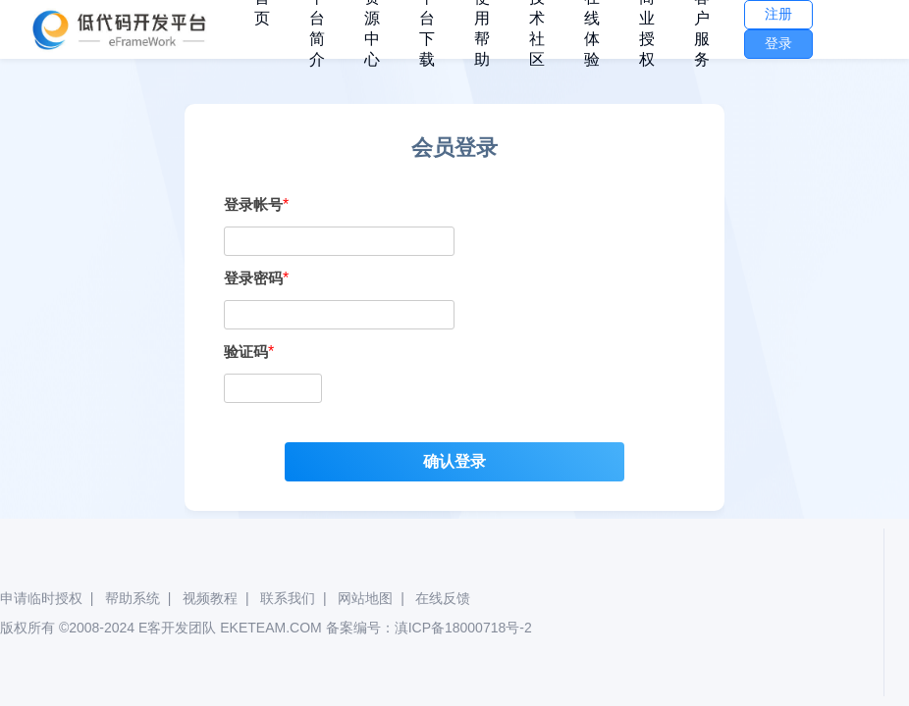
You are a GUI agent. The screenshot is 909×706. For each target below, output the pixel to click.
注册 (778, 14)
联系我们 (287, 598)
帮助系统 (132, 598)
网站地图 (365, 598)
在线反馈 (442, 598)
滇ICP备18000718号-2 (463, 627)
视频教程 (210, 598)
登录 (778, 43)
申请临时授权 (41, 598)
